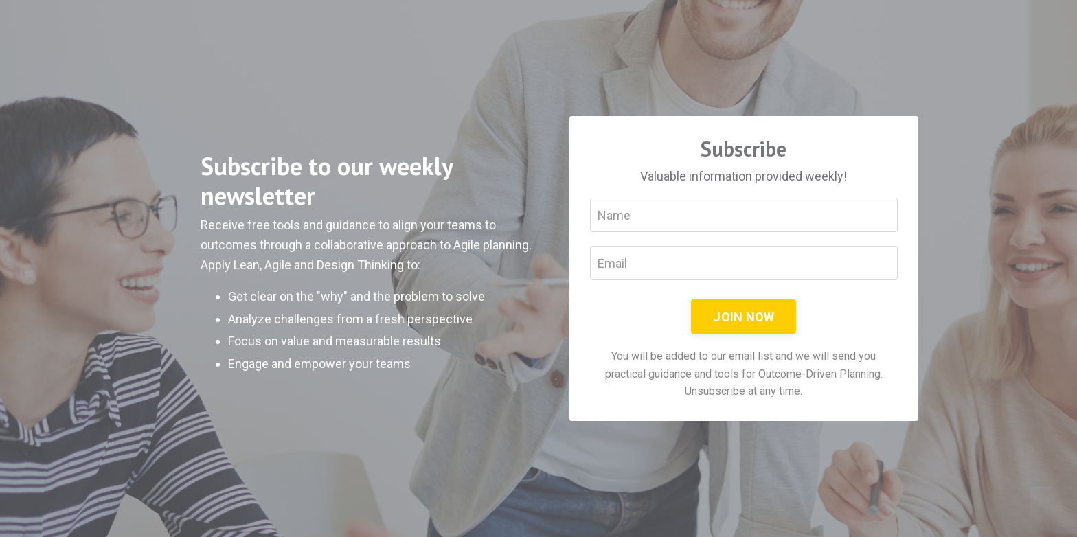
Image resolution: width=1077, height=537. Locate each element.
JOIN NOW (743, 317)
